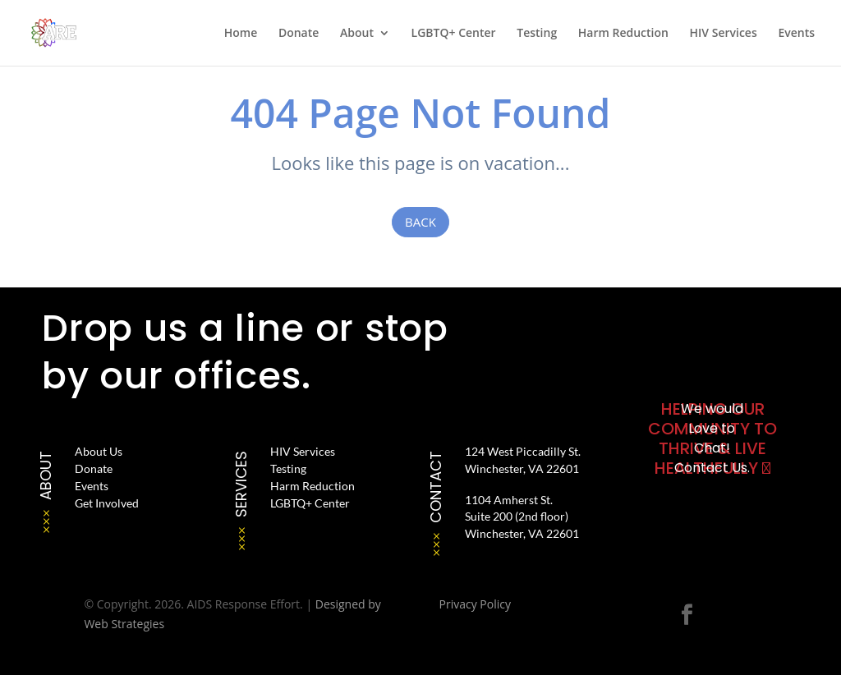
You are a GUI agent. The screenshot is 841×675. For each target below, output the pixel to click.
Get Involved (107, 503)
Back (420, 222)
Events (796, 33)
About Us (98, 451)
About (357, 33)
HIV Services (723, 33)
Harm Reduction (623, 33)
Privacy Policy (475, 604)
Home (241, 33)
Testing (537, 33)
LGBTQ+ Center (453, 33)
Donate (298, 33)
